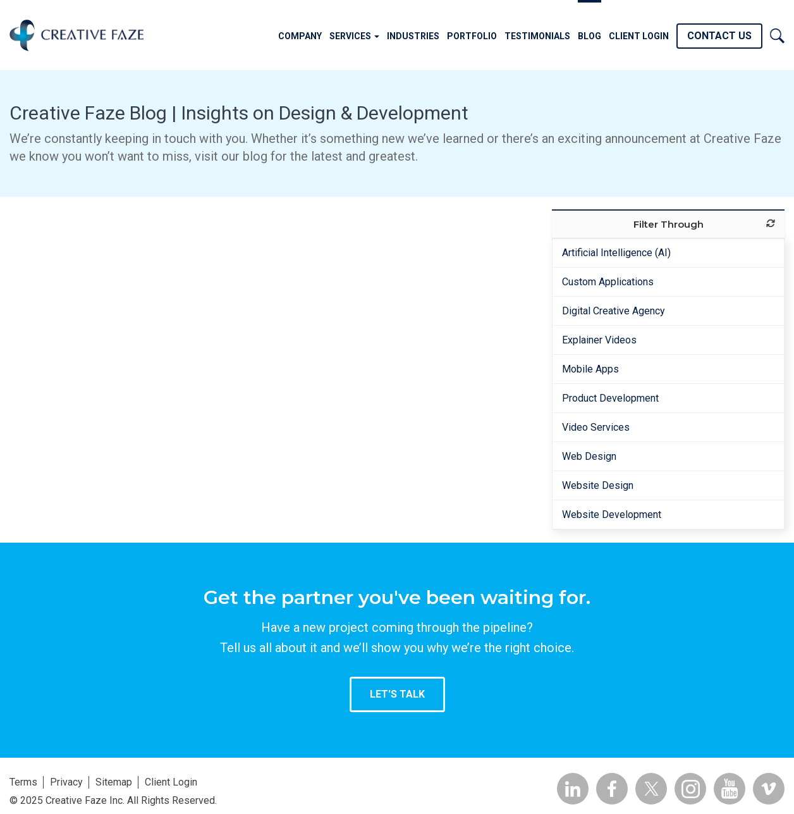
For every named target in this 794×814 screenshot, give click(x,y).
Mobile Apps (590, 369)
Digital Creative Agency (613, 311)
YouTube (729, 789)
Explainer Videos (599, 340)
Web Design (589, 456)
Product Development (610, 398)
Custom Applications (608, 282)
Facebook (612, 789)
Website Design (597, 485)
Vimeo (769, 789)
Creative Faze (76, 35)
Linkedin (573, 789)
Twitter (651, 789)
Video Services (596, 427)
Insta (690, 789)
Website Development (611, 515)
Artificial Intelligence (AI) (616, 253)
